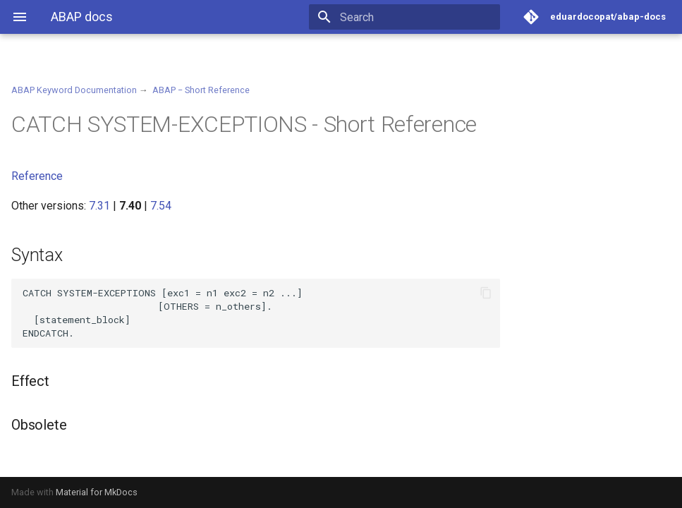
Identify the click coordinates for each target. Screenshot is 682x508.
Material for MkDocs (97, 492)
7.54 (160, 205)
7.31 (99, 205)
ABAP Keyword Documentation (74, 90)
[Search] (417, 17)
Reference (37, 176)
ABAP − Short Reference (201, 90)
